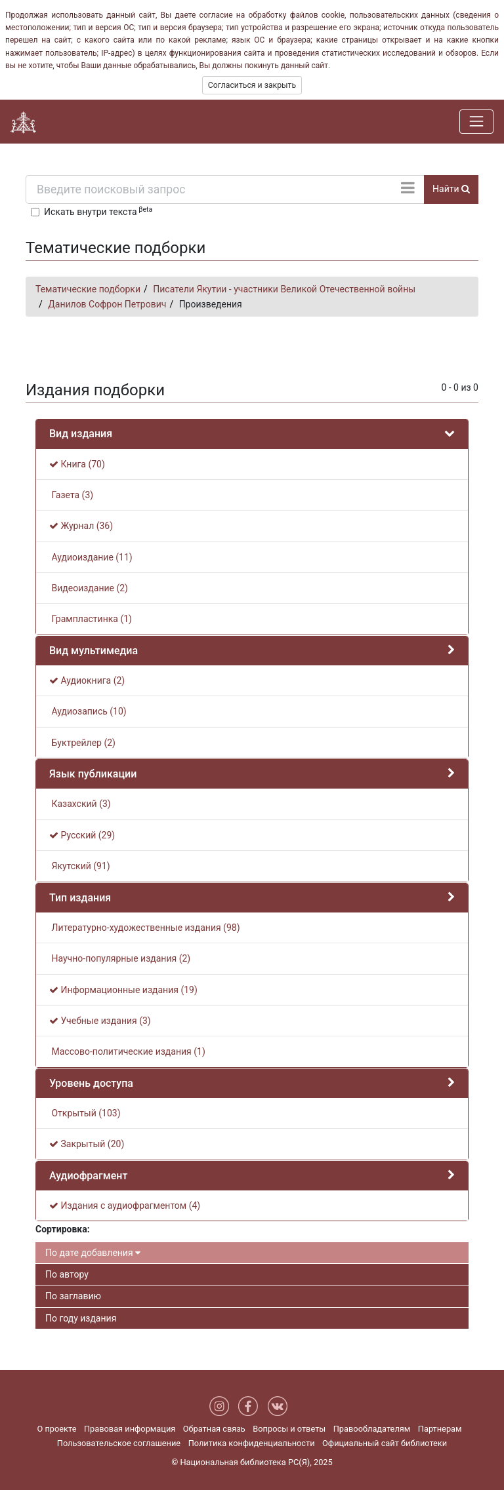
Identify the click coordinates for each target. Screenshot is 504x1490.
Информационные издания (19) (123, 990)
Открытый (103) (85, 1113)
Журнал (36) (81, 525)
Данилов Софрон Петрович (107, 304)
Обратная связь (214, 1429)
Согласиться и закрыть (252, 85)
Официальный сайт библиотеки (384, 1443)
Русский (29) (82, 835)
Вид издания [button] (80, 433)
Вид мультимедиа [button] (93, 650)
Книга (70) (77, 464)
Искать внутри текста (98, 211)
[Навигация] (476, 121)
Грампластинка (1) (90, 619)
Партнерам (440, 1429)
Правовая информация (129, 1429)
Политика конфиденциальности (251, 1443)
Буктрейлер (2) (82, 742)
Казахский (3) (80, 803)
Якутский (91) (79, 866)
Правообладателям (372, 1429)
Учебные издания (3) (100, 1020)
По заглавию (73, 1296)
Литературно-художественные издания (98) (144, 927)
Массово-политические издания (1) (127, 1051)
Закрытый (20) (86, 1144)
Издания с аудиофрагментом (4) (124, 1205)
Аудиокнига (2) (87, 680)
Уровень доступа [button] (91, 1083)
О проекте (56, 1429)
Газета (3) (71, 495)
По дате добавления (92, 1252)
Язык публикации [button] (92, 774)
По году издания (80, 1318)
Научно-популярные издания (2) (119, 958)
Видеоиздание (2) (88, 588)
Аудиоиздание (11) (91, 557)
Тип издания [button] (80, 898)
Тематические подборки (87, 289)
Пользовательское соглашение (118, 1443)
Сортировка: (62, 1229)
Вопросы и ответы (289, 1429)
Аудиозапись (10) (88, 711)
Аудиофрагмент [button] (88, 1175)
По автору (67, 1274)
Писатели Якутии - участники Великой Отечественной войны (284, 289)
